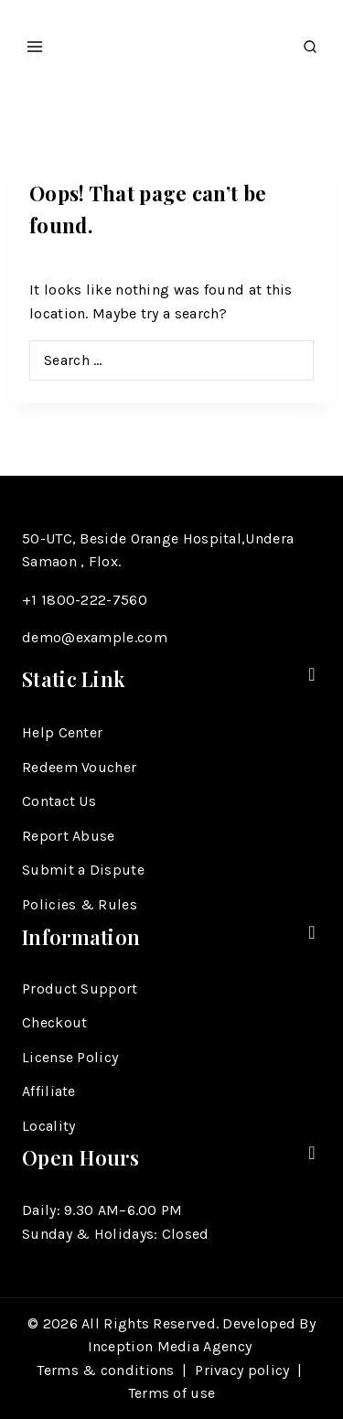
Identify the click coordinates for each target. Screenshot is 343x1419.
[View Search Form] (310, 41)
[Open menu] (35, 41)
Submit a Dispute (83, 869)
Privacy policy (242, 1370)
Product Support (80, 988)
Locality (48, 1125)
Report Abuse (68, 835)
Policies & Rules (79, 904)
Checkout (54, 1022)
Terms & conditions (105, 1370)
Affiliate (49, 1091)
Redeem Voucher (79, 767)
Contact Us (59, 801)
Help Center (62, 732)
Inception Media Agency (172, 1346)
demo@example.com (94, 637)
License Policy (70, 1057)
